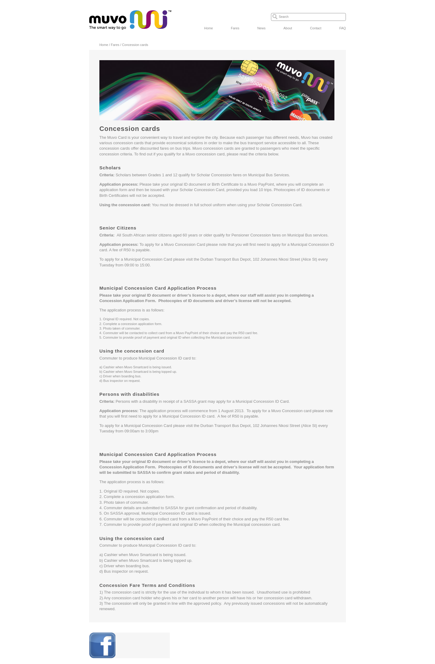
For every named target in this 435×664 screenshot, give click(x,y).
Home (208, 28)
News (261, 28)
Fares (235, 28)
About (287, 28)
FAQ (342, 28)
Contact (315, 28)
